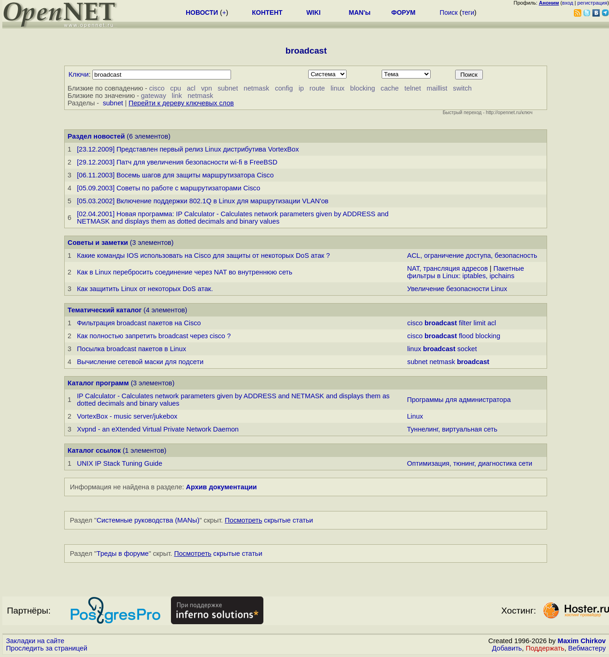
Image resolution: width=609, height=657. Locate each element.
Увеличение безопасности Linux (457, 288)
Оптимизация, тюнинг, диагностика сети (469, 463)
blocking (362, 88)
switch (462, 88)
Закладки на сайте (35, 641)
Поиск (449, 12)
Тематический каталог (104, 310)
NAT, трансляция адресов (447, 268)
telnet (412, 88)
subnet (228, 88)
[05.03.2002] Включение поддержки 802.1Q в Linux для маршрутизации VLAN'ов (202, 201)
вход (567, 3)
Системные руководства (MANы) (148, 520)
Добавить (507, 648)
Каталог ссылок (94, 450)
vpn (206, 88)
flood (466, 336)
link (177, 95)
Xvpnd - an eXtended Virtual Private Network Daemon (157, 429)
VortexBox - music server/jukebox (127, 416)
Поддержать (545, 648)
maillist (436, 88)
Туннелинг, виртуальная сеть (452, 429)
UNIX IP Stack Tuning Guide (119, 463)
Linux (415, 416)
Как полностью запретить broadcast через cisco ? (154, 336)
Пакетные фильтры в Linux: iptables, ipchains (465, 272)
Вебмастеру (587, 648)
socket (467, 349)
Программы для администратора (459, 399)
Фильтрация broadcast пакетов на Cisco (139, 323)
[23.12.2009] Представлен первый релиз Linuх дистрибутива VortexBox (187, 149)
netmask (256, 88)
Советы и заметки (97, 242)
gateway (153, 95)
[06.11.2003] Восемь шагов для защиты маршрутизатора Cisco (175, 175)
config (284, 88)
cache (390, 88)
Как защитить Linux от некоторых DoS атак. (145, 288)
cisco (156, 88)
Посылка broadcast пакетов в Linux (131, 349)
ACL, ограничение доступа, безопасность (472, 255)
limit (480, 323)
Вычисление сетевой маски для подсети (140, 361)
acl (191, 88)
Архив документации (221, 487)
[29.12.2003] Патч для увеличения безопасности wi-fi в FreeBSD (177, 162)
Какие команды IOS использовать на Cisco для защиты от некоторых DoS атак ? (203, 255)
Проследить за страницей (46, 648)
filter (465, 323)
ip (301, 88)
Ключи (78, 74)
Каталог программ (98, 383)
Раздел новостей (96, 136)
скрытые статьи (269, 520)
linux (337, 88)
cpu (175, 88)
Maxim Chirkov (582, 641)
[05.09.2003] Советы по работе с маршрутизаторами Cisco (168, 188)
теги (468, 12)
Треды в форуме (123, 553)
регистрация (593, 3)
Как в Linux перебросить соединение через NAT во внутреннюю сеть (184, 272)
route (317, 88)
